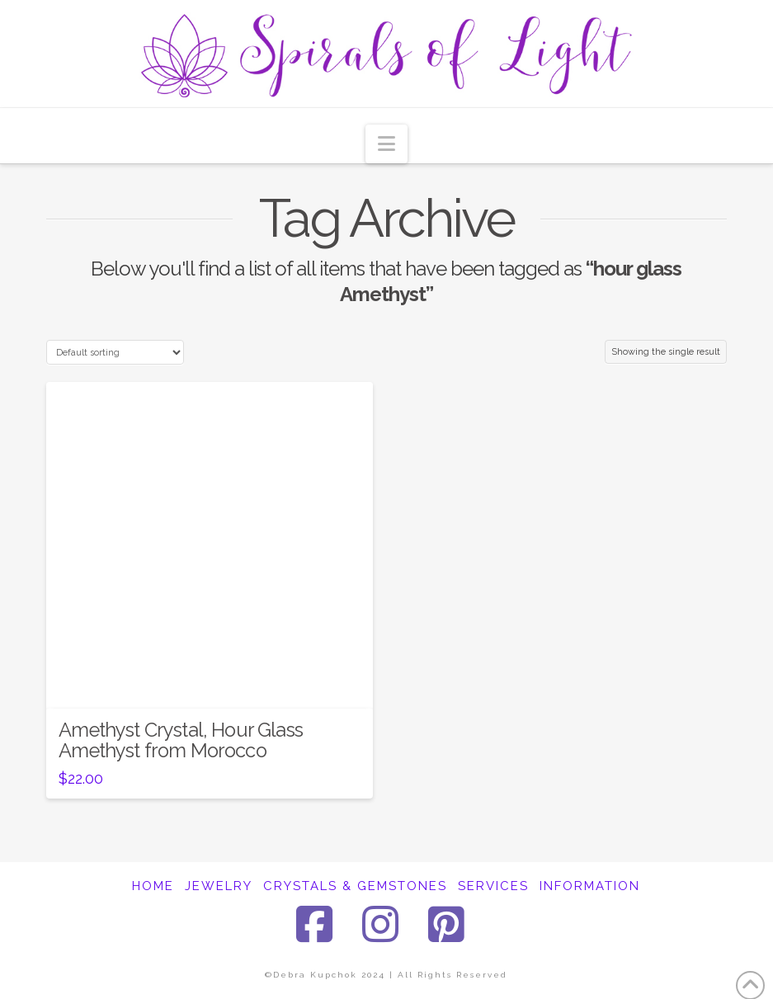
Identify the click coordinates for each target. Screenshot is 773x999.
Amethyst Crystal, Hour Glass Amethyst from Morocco (181, 740)
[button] (386, 144)
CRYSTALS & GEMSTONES (355, 886)
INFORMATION (590, 886)
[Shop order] (114, 352)
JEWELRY (218, 886)
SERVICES (493, 886)
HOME (153, 886)
